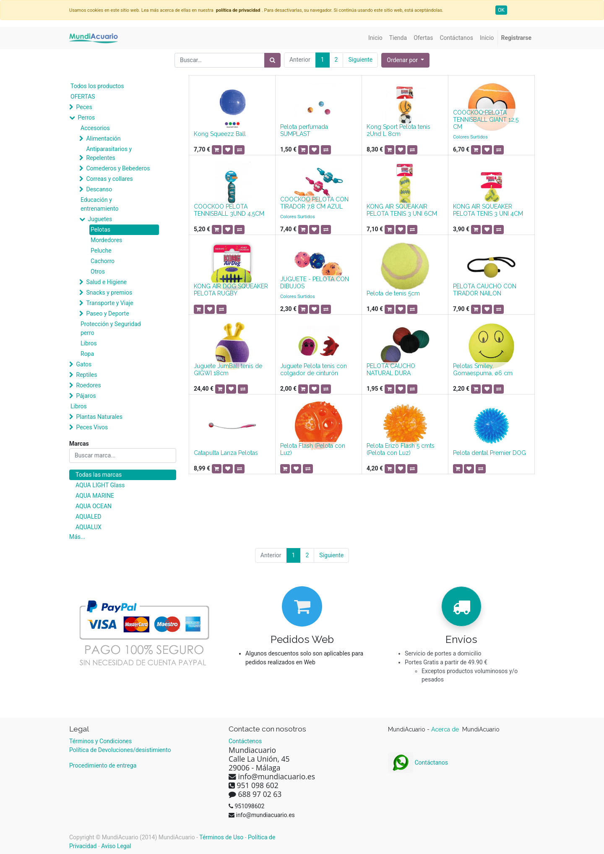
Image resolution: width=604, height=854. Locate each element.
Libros (89, 343)
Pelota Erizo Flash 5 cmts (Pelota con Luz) (401, 449)
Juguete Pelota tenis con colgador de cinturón (313, 369)
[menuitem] (375, 38)
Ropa (87, 353)
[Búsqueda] (272, 60)
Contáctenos (245, 741)
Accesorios (95, 128)
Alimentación (103, 138)
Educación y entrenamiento (99, 204)
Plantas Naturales (99, 416)
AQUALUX (89, 527)
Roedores (88, 385)
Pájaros (86, 395)
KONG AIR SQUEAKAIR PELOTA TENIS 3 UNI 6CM (402, 210)
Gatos (83, 364)
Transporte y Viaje (109, 303)
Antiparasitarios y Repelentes (109, 153)
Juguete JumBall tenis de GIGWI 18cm (228, 369)
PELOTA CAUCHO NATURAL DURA (391, 369)
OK (501, 10)
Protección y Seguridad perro (111, 328)
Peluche (101, 250)
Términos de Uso (221, 837)
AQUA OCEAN (94, 506)
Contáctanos (418, 762)
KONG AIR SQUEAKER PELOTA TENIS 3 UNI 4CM (488, 210)
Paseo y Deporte (107, 313)
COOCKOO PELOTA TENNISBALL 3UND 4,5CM (229, 210)
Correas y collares (109, 178)
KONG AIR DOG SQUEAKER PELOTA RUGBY (231, 290)
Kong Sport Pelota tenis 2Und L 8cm (398, 130)
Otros (98, 271)
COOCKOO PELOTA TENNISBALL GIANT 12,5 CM (485, 119)
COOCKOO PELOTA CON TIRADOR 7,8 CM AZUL (314, 203)
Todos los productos (97, 86)
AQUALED (88, 516)
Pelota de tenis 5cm (393, 293)
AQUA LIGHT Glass (100, 485)
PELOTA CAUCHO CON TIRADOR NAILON (484, 290)
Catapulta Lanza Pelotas (226, 452)
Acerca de (446, 729)
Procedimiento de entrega (102, 765)
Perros (86, 117)
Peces (84, 107)
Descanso (99, 189)
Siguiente (360, 59)
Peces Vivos (92, 427)
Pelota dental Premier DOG (489, 452)
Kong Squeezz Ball (220, 134)
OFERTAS (82, 96)
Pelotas (100, 229)
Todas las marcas (99, 474)
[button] (405, 60)
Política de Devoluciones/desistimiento (120, 750)
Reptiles (86, 374)
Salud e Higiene (106, 282)
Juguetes (100, 219)
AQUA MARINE (95, 495)
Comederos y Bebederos (118, 168)
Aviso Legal (116, 846)
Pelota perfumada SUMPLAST (304, 130)
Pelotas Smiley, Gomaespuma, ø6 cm (483, 369)
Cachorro (103, 261)
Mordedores (106, 240)
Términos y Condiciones (100, 741)
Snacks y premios (109, 292)
